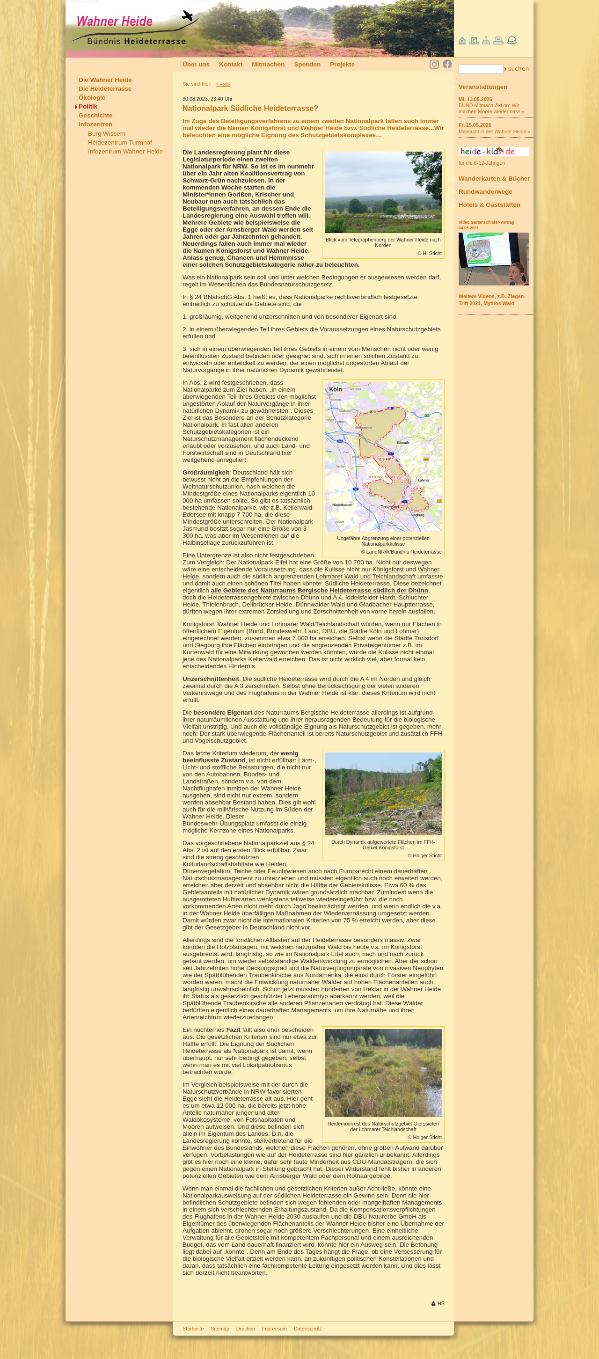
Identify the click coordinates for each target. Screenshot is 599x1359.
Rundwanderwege (485, 191)
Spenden (307, 64)
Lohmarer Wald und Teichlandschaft (366, 576)
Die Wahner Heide (105, 79)
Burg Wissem (106, 133)
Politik (88, 106)
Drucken (245, 1328)
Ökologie (92, 97)
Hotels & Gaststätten (489, 204)
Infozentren (95, 124)
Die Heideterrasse (105, 88)
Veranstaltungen (483, 86)
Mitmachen (268, 64)
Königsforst (388, 569)
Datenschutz (308, 1328)
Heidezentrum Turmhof (120, 142)
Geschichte (95, 115)
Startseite (193, 1328)
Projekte (342, 64)
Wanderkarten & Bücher (494, 178)
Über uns (196, 64)
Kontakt (230, 64)
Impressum (274, 1328)
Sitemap (220, 1328)
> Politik (223, 84)
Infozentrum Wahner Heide (125, 151)
